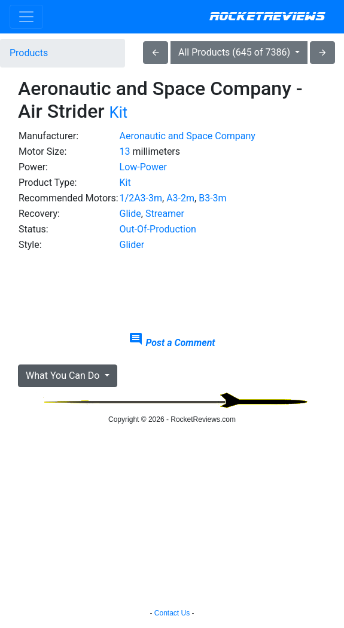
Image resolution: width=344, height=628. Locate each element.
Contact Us (172, 613)
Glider (132, 244)
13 (125, 151)
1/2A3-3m (141, 198)
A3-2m (180, 198)
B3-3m (212, 198)
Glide (130, 213)
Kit (118, 112)
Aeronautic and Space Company (187, 136)
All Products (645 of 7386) (235, 52)
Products (29, 53)
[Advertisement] (172, 292)
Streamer (164, 213)
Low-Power (143, 167)
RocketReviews (267, 17)
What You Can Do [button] (64, 375)
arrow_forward (322, 52)
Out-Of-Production (158, 229)
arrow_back (155, 52)
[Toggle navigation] (26, 17)
